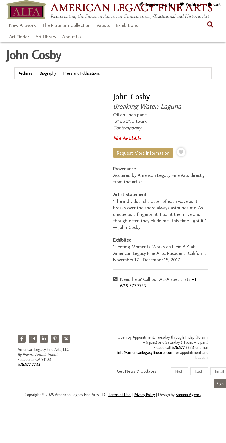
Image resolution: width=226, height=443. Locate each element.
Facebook (22, 339)
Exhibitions (127, 25)
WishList (193, 4)
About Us (71, 36)
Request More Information (143, 153)
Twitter (66, 339)
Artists (103, 25)
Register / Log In (158, 4)
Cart (217, 4)
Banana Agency (188, 394)
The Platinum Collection (66, 25)
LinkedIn (44, 339)
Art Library (45, 36)
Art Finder (19, 36)
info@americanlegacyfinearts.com (145, 352)
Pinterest (55, 339)
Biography (48, 73)
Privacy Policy (144, 394)
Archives (26, 73)
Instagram (33, 339)
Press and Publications (81, 73)
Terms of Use (119, 394)
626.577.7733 (29, 364)
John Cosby (131, 96)
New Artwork (22, 25)
